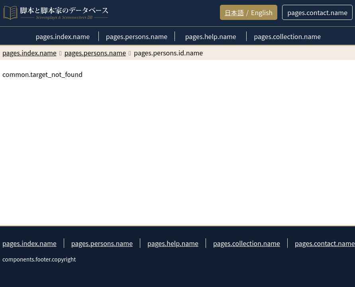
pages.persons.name (102, 243)
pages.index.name (29, 243)
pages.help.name (172, 243)
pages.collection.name (246, 243)
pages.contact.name (325, 243)
